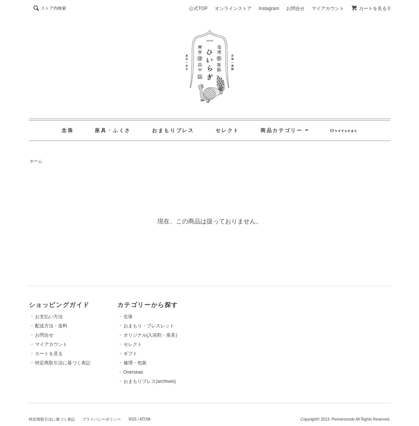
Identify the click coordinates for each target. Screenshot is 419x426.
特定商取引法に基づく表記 (62, 363)
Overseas (343, 130)
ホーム (36, 161)
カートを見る (49, 353)
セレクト (227, 130)
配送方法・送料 (51, 326)
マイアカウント (328, 8)
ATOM (145, 419)
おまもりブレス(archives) (150, 381)
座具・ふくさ (113, 130)
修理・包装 (135, 363)
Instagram (269, 8)
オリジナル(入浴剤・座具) (150, 335)
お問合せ (295, 8)
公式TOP (198, 8)
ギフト (130, 353)
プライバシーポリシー (101, 419)
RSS (133, 419)
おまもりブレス (173, 130)
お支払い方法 (49, 316)
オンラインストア (233, 8)
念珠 (67, 130)
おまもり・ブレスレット (149, 326)
